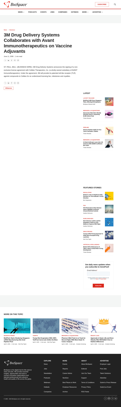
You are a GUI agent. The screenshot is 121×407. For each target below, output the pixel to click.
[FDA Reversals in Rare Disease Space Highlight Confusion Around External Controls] (109, 209)
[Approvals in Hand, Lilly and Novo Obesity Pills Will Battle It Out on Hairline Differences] (104, 325)
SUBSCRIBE (102, 4)
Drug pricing (87, 231)
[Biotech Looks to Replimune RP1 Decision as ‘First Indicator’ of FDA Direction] (109, 196)
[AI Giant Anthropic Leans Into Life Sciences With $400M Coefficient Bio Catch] (109, 143)
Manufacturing (9, 335)
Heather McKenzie (88, 213)
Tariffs (35, 335)
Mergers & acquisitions (91, 110)
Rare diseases (88, 218)
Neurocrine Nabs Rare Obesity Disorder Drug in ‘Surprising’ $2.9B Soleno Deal (92, 114)
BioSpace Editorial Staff (89, 104)
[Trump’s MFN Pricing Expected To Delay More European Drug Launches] (109, 235)
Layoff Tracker (88, 98)
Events (43, 12)
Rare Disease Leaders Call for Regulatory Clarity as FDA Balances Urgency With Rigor (91, 222)
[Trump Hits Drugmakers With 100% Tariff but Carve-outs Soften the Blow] (46, 325)
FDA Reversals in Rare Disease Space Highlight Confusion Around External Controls (92, 209)
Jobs (52, 12)
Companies (62, 12)
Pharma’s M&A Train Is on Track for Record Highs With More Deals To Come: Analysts (73, 339)
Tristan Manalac (87, 118)
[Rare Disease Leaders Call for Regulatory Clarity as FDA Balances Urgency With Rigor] (109, 222)
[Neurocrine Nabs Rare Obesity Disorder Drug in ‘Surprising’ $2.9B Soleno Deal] (109, 114)
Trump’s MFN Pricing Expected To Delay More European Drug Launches (93, 235)
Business (12, 30)
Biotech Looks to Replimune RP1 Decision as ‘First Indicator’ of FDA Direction (93, 196)
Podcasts (32, 12)
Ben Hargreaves (87, 200)
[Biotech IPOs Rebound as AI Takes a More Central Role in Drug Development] (109, 248)
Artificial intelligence (91, 244)
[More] (23, 12)
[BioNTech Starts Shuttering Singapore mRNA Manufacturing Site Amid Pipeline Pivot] (17, 325)
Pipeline (86, 127)
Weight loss (95, 335)
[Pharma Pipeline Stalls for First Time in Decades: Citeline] (109, 131)
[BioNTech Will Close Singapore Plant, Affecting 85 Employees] (109, 101)
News (20, 12)
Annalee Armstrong (81, 344)
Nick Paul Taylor (87, 239)
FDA (84, 205)
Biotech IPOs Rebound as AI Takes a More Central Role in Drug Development (93, 248)
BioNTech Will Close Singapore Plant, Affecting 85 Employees (92, 101)
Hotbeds (74, 12)
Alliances (8, 88)
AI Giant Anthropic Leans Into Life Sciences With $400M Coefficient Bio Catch (93, 143)
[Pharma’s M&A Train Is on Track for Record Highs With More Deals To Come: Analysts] (75, 325)
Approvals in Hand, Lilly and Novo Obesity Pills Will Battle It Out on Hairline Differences (102, 339)
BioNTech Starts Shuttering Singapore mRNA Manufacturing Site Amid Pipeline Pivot (16, 339)
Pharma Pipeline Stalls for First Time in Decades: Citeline (92, 130)
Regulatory (87, 192)
